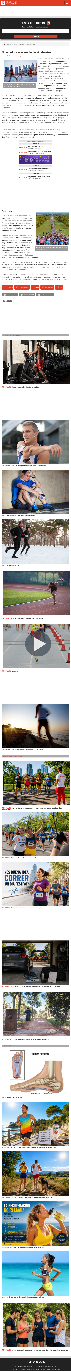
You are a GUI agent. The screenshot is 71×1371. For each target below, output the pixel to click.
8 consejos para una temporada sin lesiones (21, 515)
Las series (15, 671)
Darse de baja (55, 1369)
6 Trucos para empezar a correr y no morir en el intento (30, 1039)
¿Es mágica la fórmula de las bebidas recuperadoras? (27, 1247)
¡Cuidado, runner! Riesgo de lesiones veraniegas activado (25, 1297)
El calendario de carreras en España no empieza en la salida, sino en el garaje (35, 986)
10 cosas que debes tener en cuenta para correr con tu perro (34, 1197)
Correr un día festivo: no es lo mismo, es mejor (26, 908)
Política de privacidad (19, 1369)
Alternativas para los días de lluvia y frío (25, 387)
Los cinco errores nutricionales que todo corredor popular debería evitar (33, 1147)
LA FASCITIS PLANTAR (14, 1098)
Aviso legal (45, 1369)
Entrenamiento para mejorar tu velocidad (29, 618)
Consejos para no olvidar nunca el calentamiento (30, 465)
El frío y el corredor (13, 565)
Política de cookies (33, 1369)
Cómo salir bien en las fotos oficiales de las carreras (28, 858)
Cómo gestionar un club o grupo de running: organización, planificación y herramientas (32, 809)
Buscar (35, 36)
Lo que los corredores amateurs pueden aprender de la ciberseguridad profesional (40, 1350)
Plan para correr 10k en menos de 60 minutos (29, 750)
